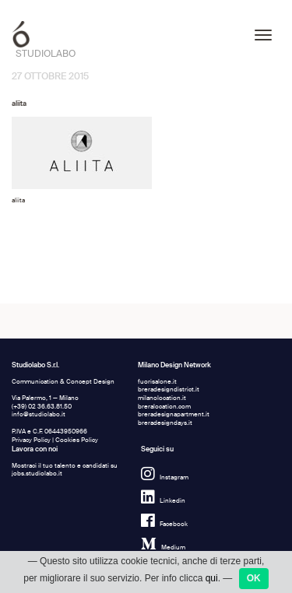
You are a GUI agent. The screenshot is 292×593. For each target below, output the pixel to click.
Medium (163, 547)
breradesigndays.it (165, 422)
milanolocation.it (162, 398)
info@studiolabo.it (38, 414)
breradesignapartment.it (173, 414)
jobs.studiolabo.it (37, 473)
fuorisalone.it (157, 381)
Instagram (164, 477)
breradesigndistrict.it (168, 389)
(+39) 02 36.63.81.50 (42, 406)
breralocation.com (164, 406)
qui (212, 585)
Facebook (164, 524)
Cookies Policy (76, 440)
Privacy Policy (31, 440)
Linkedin (163, 500)
